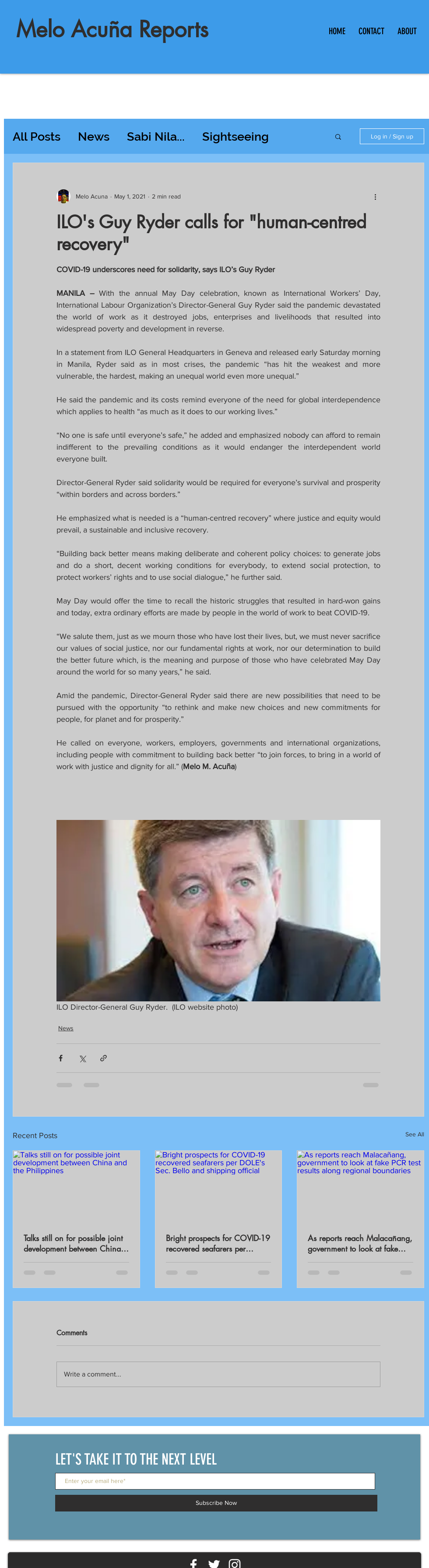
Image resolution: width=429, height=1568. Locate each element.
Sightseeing (235, 136)
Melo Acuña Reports (112, 29)
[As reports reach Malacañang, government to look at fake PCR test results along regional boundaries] (360, 1186)
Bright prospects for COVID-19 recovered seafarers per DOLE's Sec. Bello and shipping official (218, 1243)
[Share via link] (103, 1058)
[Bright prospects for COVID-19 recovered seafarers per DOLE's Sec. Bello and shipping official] (218, 1186)
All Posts (36, 136)
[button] (338, 136)
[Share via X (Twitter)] (82, 1058)
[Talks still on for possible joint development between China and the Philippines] (76, 1186)
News (93, 136)
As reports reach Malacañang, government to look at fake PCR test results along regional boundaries (360, 1243)
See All (414, 1134)
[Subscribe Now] (216, 1503)
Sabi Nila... (156, 136)
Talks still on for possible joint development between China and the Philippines (73, 1243)
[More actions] (375, 196)
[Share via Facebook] (60, 1058)
